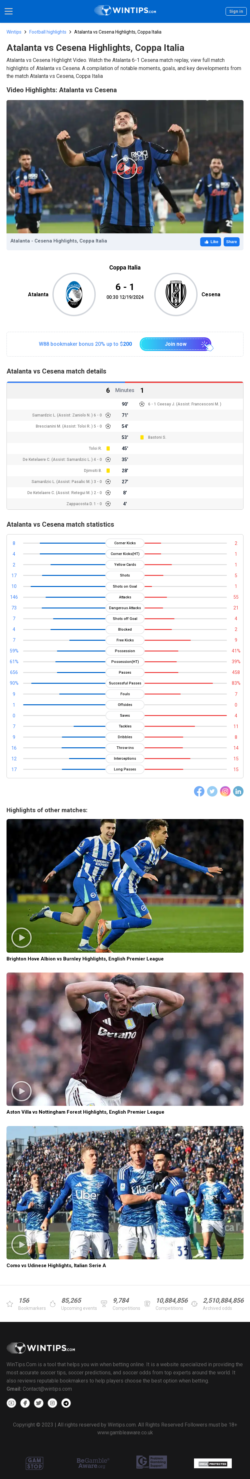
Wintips (14, 32)
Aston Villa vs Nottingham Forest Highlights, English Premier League (85, 1112)
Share (231, 242)
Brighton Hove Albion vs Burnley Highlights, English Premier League (85, 959)
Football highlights (47, 32)
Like (210, 242)
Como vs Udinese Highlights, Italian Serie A (56, 1265)
